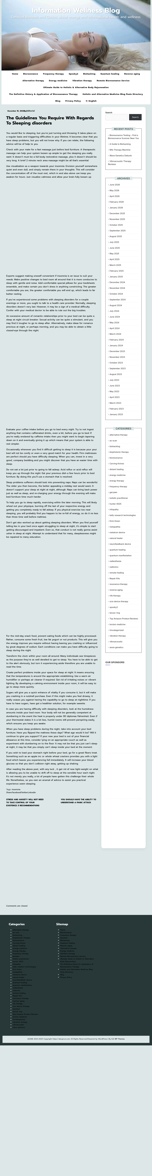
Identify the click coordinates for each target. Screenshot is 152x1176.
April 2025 (115, 259)
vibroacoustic (116, 641)
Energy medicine (58, 80)
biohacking (115, 446)
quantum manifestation (121, 555)
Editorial (30, 110)
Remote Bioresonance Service (113, 80)
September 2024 (118, 299)
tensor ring (115, 613)
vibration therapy (118, 636)
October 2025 (116, 225)
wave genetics (116, 647)
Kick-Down (115, 521)
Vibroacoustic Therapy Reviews (119, 162)
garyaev (113, 492)
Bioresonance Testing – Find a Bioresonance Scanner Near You (123, 137)
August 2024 (116, 305)
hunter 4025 (115, 504)
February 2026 (117, 202)
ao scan (113, 440)
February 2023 (117, 408)
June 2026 (115, 184)
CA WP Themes (118, 1039)
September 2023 (118, 368)
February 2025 (117, 271)
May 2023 (114, 391)
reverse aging (116, 590)
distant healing (117, 469)
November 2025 (117, 219)
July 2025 (114, 242)
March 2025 (115, 265)
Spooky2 (73, 73)
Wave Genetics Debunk (121, 155)
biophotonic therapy (119, 452)
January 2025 (116, 276)
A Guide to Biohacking (120, 144)
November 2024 (117, 288)
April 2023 (115, 397)
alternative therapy (119, 435)
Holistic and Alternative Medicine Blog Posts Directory (113, 94)
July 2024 (114, 311)
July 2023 (114, 380)
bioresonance (116, 458)
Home (15, 73)
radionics (114, 567)
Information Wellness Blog (76, 10)
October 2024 (116, 294)
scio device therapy (119, 601)
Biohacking (89, 73)
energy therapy (117, 480)
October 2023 (116, 362)
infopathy (114, 509)
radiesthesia (115, 561)
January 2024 (116, 345)
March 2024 (115, 334)
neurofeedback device (120, 544)
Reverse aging (132, 73)
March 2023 (115, 403)
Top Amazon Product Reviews (124, 618)
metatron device (117, 532)
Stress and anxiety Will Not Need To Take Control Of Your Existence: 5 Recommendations (25, 802)
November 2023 (117, 357)
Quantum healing (109, 73)
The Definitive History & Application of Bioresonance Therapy (43, 94)
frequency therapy (118, 486)
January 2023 (116, 414)
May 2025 (114, 253)
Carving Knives (117, 463)
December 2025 (117, 213)
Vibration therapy (82, 80)
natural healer (116, 538)
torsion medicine (117, 624)
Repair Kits (115, 578)
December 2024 (117, 282)
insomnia (16, 789)
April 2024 (115, 328)
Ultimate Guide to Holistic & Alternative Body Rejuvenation (76, 87)
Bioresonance (30, 73)
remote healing (117, 572)
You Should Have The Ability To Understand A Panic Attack (78, 801)
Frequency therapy (53, 73)
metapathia (115, 527)
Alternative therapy (33, 80)
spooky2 (114, 607)
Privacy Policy (73, 100)
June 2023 (115, 385)
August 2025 (116, 236)
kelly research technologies (123, 515)
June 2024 (115, 317)
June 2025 (115, 248)
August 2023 (116, 374)
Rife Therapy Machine (120, 150)
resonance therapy (118, 584)
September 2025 (118, 230)
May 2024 (114, 322)
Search (108, 112)
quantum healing (118, 549)
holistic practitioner (119, 498)
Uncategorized (117, 630)
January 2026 (116, 207)
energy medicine (118, 475)
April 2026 (115, 196)
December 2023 (117, 351)
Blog (57, 100)
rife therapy (115, 595)
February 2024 (117, 339)
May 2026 (114, 190)
